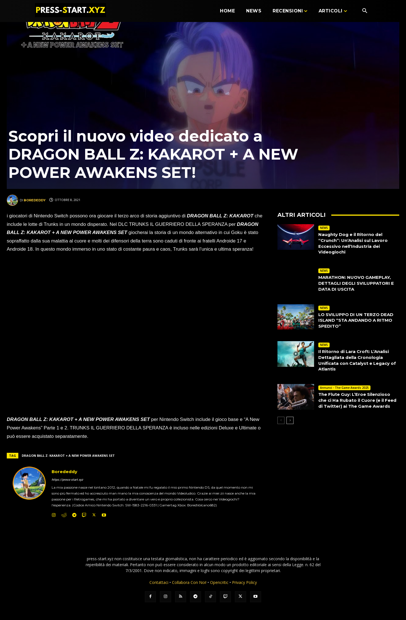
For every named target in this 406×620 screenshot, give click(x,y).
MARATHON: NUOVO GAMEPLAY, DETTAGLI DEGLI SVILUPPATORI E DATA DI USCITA (358, 283)
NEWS (324, 228)
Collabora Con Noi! (189, 582)
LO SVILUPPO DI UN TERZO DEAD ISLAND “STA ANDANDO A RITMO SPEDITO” (358, 320)
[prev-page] (280, 426)
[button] (364, 11)
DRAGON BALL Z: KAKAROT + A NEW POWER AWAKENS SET (68, 455)
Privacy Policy (244, 582)
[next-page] (290, 426)
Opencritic (220, 582)
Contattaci (158, 582)
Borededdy (35, 200)
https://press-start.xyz (67, 480)
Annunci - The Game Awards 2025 (344, 388)
